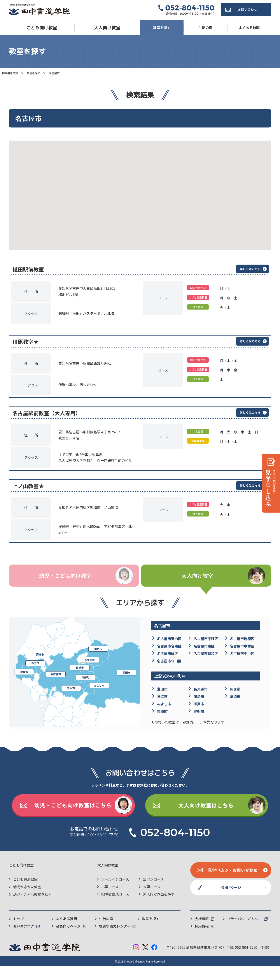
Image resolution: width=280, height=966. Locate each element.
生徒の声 (205, 27)
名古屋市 (56, 674)
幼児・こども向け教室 (65, 575)
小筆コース (110, 886)
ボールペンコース (115, 879)
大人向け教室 (107, 27)
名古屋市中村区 (242, 646)
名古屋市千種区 (206, 638)
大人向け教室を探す (159, 894)
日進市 (80, 668)
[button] (197, 209)
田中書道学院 (10, 73)
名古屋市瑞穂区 (242, 638)
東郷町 (85, 677)
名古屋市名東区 (169, 646)
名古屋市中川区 (242, 653)
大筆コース (151, 886)
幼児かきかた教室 (27, 886)
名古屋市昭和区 (206, 653)
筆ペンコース (153, 879)
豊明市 (71, 688)
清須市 (235, 696)
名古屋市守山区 (169, 660)
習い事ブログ (23, 925)
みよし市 (99, 685)
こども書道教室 (25, 879)
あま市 (35, 663)
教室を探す (162, 27)
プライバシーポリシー (244, 918)
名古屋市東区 (204, 646)
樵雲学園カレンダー (115, 925)
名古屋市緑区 (167, 653)
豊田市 (126, 673)
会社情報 (202, 918)
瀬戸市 (98, 649)
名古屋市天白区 (169, 638)
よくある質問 (249, 27)
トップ (18, 918)
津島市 (24, 672)
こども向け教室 (41, 27)
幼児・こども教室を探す (32, 894)
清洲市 (40, 654)
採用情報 (202, 925)
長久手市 (89, 660)
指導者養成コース (115, 894)
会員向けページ (68, 925)
